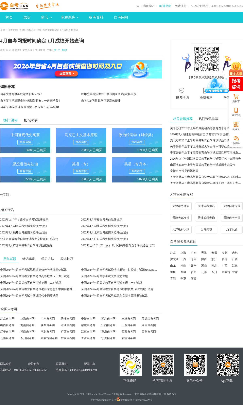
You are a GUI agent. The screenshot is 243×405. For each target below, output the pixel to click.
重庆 (173, 272)
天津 (204, 252)
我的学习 (149, 6)
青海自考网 (88, 338)
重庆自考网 (108, 331)
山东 (173, 265)
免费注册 (180, 6)
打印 (64, 50)
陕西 (204, 259)
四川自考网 (27, 338)
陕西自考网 (48, 325)
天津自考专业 (231, 206)
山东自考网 (129, 325)
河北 (214, 265)
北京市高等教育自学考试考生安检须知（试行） (30, 239)
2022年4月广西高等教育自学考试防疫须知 (26, 245)
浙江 (214, 259)
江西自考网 (108, 325)
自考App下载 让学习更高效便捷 (101, 100)
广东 (193, 252)
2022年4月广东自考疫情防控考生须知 (104, 239)
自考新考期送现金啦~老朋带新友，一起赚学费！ (30, 100)
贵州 (193, 272)
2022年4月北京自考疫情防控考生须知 (104, 232)
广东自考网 (48, 318)
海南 (193, 259)
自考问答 (121, 17)
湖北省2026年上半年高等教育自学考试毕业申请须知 (202, 140)
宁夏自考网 (108, 338)
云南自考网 (7, 338)
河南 (183, 265)
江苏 (235, 265)
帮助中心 (89, 363)
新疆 (193, 278)
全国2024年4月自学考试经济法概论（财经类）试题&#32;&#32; (120, 269)
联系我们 (61, 363)
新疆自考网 (129, 338)
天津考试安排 (180, 217)
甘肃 (235, 272)
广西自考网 (68, 331)
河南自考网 (149, 325)
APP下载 (236, 115)
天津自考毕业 (231, 217)
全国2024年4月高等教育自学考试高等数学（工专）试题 (35, 276)
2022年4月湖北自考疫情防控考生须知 (104, 226)
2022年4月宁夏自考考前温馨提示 (101, 219)
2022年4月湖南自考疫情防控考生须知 (23, 226)
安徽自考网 (88, 318)
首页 (9, 17)
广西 (224, 265)
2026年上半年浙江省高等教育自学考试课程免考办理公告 (205, 158)
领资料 (236, 143)
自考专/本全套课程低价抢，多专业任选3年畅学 (29, 107)
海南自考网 (27, 325)
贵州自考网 (149, 331)
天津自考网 (68, 318)
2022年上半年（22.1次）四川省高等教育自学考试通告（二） (119, 245)
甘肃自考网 (68, 338)
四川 (214, 272)
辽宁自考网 (7, 331)
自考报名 (12, 30)
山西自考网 (7, 325)
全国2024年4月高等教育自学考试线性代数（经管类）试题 (117, 289)
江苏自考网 (88, 331)
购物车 (236, 101)
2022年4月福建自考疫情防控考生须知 (23, 232)
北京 (173, 252)
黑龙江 (174, 259)
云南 (204, 272)
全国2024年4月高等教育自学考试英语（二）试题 (30, 282)
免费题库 (70, 17)
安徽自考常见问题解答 (184, 170)
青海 (173, 278)
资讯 (46, 17)
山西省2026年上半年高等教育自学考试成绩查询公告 (202, 164)
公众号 (236, 129)
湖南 (204, 265)
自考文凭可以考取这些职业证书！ (21, 94)
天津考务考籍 (180, 206)
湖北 (224, 252)
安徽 (214, 252)
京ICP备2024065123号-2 (103, 400)
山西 (183, 259)
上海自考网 (27, 318)
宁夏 (183, 278)
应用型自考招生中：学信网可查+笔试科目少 (109, 94)
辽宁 (193, 265)
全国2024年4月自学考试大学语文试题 (104, 276)
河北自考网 (48, 331)
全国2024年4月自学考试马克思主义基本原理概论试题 (114, 295)
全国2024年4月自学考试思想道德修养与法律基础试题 (33, 269)
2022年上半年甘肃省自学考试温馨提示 (24, 219)
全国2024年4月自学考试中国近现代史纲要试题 (29, 295)
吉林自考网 (129, 318)
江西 (235, 259)
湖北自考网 (108, 318)
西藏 (183, 272)
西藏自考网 (129, 331)
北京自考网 (7, 318)
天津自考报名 (26, 30)
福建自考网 (88, 325)
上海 (183, 252)
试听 (27, 17)
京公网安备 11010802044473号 (134, 400)
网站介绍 (6, 363)
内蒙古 (226, 272)
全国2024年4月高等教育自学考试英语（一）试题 (111, 282)
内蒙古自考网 (49, 338)
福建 (224, 259)
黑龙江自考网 (150, 318)
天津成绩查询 (206, 217)
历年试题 (232, 229)
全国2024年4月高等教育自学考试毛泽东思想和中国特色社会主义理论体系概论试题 (52, 289)
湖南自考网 (27, 331)
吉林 (235, 252)
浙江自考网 (68, 325)
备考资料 (96, 17)
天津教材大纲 (180, 229)
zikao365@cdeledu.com (84, 369)
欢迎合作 (33, 363)
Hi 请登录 (165, 6)
